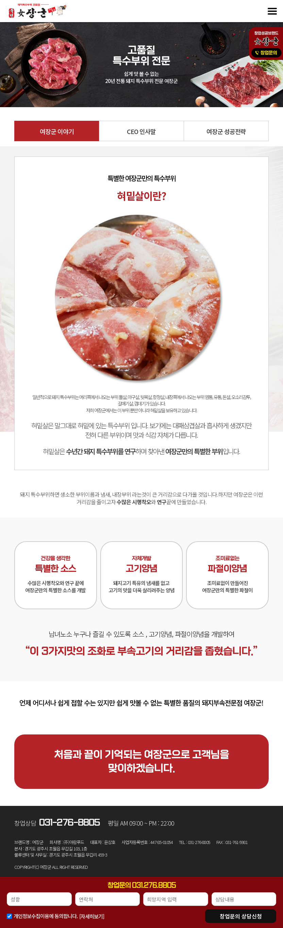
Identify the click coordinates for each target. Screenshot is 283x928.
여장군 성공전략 (226, 131)
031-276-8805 (69, 823)
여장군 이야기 (57, 131)
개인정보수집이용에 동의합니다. (46, 915)
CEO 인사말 (141, 131)
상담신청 (241, 916)
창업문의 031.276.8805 (141, 885)
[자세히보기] (91, 916)
